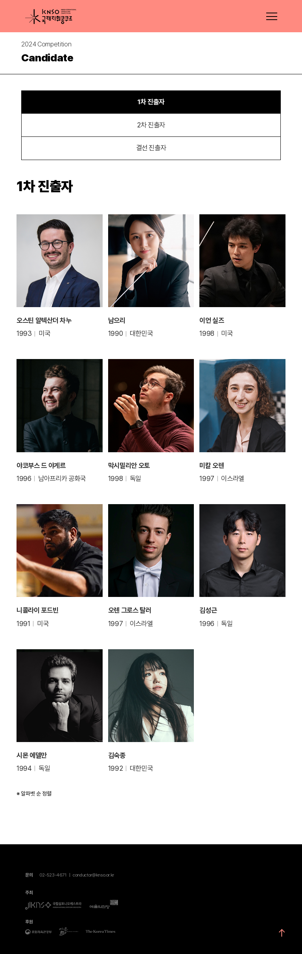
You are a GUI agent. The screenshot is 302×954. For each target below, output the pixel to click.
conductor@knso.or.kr (93, 875)
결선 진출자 (151, 148)
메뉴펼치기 (271, 16)
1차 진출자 (151, 102)
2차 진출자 (151, 125)
